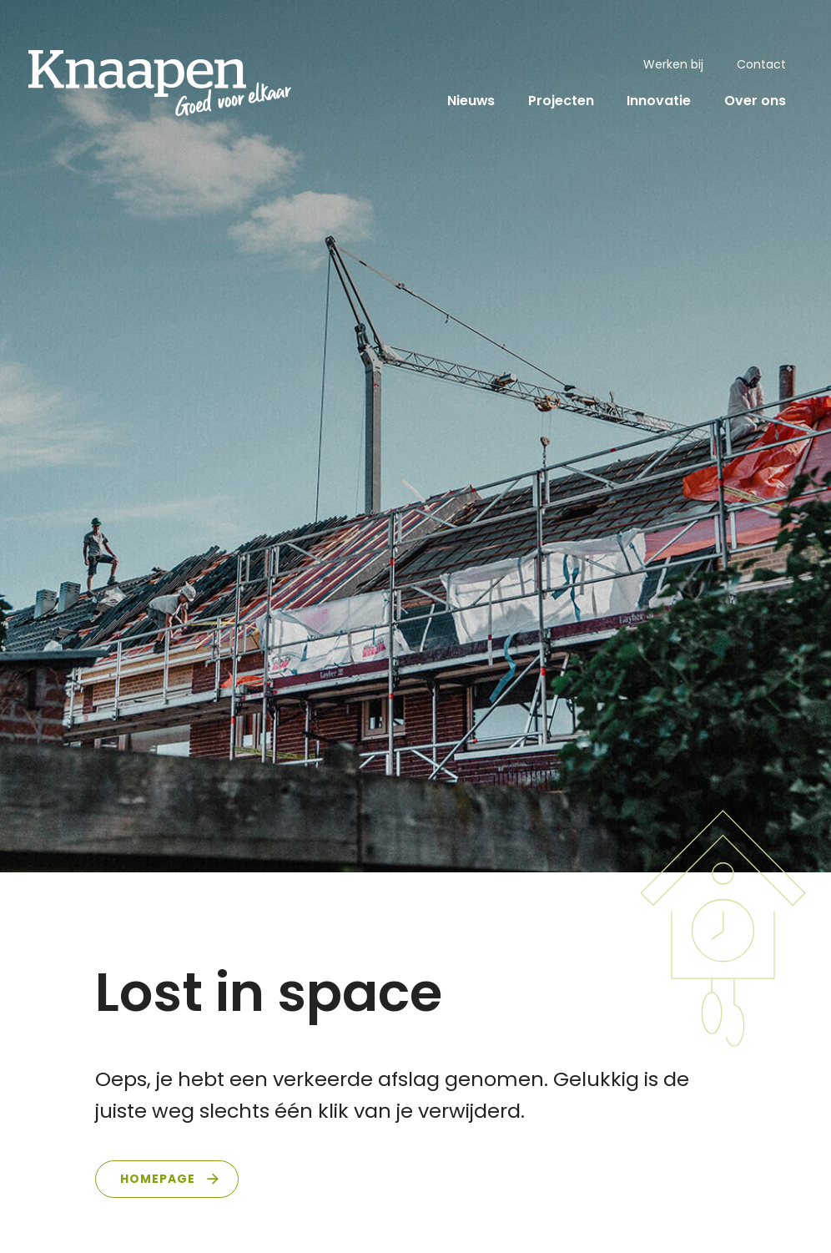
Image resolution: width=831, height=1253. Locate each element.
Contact (761, 64)
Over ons (755, 100)
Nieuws (471, 100)
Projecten (561, 100)
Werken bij (673, 64)
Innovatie (659, 100)
